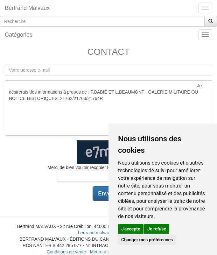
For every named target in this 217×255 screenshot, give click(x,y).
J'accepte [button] (130, 228)
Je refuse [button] (156, 228)
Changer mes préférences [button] (147, 239)
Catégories (18, 35)
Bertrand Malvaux (27, 8)
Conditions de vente (66, 251)
